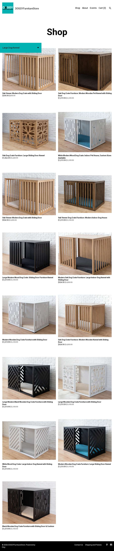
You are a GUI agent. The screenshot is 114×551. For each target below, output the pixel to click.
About (85, 8)
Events (93, 8)
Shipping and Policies (93, 545)
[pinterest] (107, 545)
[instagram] (111, 545)
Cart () (102, 8)
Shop (77, 8)
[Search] (110, 8)
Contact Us (78, 545)
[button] (20, 48)
